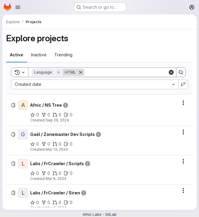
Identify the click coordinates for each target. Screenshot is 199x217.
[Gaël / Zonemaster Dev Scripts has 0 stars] (34, 144)
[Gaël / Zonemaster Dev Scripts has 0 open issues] (68, 144)
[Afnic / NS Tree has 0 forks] (45, 114)
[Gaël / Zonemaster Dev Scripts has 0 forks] (45, 144)
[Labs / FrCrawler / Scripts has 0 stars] (34, 173)
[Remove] (80, 72)
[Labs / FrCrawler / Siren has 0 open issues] (68, 202)
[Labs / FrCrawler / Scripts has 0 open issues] (68, 173)
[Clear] (171, 72)
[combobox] (94, 84)
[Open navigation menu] (18, 7)
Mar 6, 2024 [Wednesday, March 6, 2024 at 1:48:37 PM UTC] (56, 178)
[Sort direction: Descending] (183, 84)
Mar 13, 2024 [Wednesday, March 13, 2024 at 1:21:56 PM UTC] (57, 149)
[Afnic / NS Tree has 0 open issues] (68, 114)
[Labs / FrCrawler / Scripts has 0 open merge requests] (57, 173)
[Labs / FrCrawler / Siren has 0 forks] (45, 202)
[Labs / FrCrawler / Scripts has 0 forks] (45, 173)
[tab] (16, 54)
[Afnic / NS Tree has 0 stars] (34, 114)
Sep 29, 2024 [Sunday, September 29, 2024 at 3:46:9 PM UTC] (57, 120)
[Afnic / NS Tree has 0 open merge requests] (57, 114)
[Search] (126, 72)
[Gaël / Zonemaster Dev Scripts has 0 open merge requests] (57, 144)
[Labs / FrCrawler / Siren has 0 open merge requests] (57, 202)
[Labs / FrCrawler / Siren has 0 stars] (34, 202)
